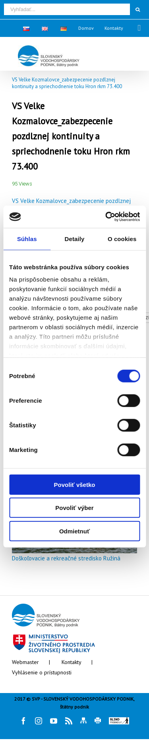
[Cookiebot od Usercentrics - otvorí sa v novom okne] (106, 217)
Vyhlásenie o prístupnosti (42, 672)
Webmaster (25, 662)
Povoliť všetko (74, 484)
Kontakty (71, 662)
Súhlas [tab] (27, 238)
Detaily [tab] (75, 238)
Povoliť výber (74, 507)
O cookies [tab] (122, 238)
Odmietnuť (74, 530)
